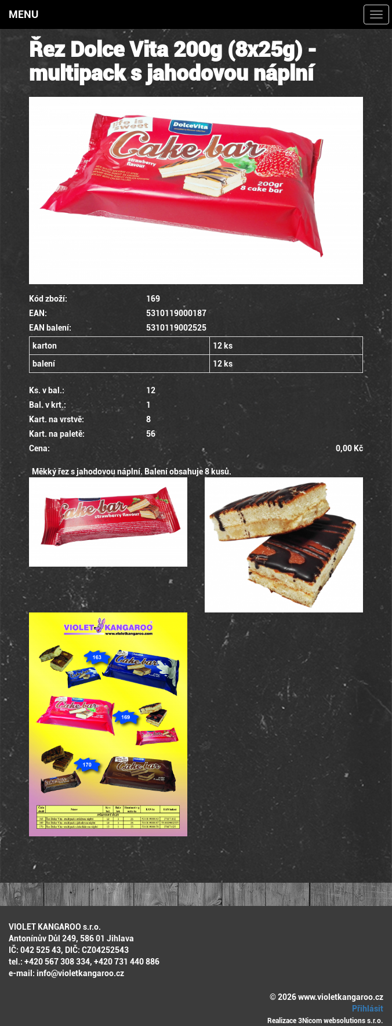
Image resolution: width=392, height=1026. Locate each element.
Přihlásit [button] (366, 1008)
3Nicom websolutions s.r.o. (340, 1021)
